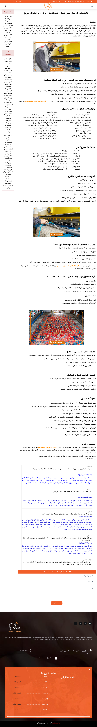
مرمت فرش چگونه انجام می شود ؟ (8, 18)
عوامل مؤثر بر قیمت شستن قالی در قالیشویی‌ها (8, 62)
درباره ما (8, 132)
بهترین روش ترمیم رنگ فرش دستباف (8, 77)
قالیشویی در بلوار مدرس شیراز (8, 37)
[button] (5, 6)
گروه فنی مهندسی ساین (44, 723)
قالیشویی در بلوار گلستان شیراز (8, 158)
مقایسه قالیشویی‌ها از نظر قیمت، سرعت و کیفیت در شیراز (8, 183)
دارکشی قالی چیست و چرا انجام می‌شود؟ (8, 97)
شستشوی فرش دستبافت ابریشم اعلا (8, 174)
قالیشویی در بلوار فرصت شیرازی (8, 30)
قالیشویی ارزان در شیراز (8, 136)
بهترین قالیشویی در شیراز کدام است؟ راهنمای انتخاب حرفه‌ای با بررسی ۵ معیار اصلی (8, 147)
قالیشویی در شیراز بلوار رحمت (8, 43)
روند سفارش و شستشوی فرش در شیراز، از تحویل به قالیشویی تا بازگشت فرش (8, 108)
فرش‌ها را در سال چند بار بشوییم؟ (8, 84)
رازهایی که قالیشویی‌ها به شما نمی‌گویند (8, 91)
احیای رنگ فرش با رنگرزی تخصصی (8, 70)
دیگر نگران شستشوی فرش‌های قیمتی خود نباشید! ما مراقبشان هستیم (8, 123)
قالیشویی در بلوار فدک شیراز (8, 24)
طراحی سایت (56, 723)
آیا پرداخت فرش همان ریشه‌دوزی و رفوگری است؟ (8, 166)
